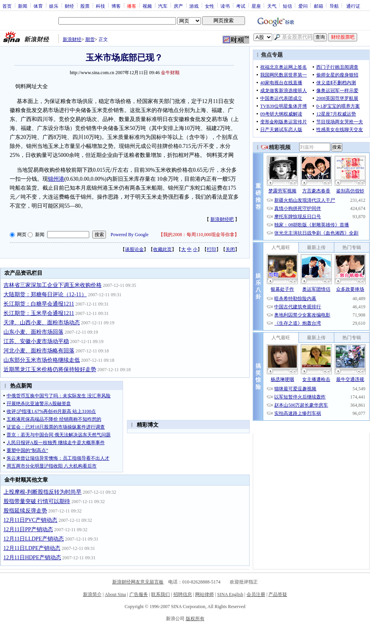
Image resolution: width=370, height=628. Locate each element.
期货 (90, 39)
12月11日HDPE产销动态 (32, 557)
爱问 (303, 6)
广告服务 (138, 594)
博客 (116, 6)
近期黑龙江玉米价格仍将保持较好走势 (50, 369)
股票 (85, 6)
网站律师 (204, 594)
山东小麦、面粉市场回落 (33, 332)
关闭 (230, 249)
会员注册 (256, 594)
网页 (21, 234)
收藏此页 (162, 249)
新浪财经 (72, 39)
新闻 (22, 6)
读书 (225, 6)
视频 (147, 6)
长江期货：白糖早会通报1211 (39, 304)
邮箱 (318, 6)
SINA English (230, 594)
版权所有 (195, 618)
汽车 (162, 6)
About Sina (115, 594)
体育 (38, 6)
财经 (69, 6)
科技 (100, 6)
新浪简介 (92, 594)
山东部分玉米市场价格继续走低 (42, 360)
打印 (211, 249)
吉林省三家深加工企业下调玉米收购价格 (53, 285)
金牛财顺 (170, 72)
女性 (209, 6)
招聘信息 (182, 594)
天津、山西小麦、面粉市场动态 (42, 323)
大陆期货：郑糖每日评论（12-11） (45, 294)
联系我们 (160, 594)
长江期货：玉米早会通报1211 (39, 313)
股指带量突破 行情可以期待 (37, 501)
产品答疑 (277, 594)
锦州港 (56, 179)
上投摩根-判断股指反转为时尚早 (43, 492)
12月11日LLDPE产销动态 (34, 539)
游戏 (194, 6)
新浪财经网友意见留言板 (138, 582)
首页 (7, 6)
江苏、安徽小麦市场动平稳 (36, 341)
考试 (240, 6)
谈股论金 (134, 249)
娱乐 (53, 6)
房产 (178, 6)
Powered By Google (129, 234)
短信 (287, 6)
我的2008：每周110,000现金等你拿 (198, 234)
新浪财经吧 (222, 219)
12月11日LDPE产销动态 (32, 548)
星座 (256, 6)
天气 (272, 6)
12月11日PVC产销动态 (31, 520)
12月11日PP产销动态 (28, 529)
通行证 (353, 6)
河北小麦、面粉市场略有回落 (39, 351)
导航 (334, 6)
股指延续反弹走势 (25, 511)
